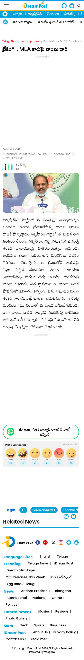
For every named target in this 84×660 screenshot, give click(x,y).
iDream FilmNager (21, 570)
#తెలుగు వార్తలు (22, 22)
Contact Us (15, 639)
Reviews (62, 611)
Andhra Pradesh (34, 591)
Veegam (49, 652)
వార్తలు (17, 13)
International (16, 598)
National (39, 598)
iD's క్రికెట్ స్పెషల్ (60, 577)
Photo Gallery (17, 618)
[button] (73, 516)
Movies (44, 611)
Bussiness (58, 625)
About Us (40, 632)
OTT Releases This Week (25, 577)
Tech (24, 625)
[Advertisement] (42, 101)
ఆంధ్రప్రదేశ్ (35, 13)
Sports (39, 625)
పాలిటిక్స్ (69, 13)
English (45, 556)
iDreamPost (63, 563)
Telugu (62, 556)
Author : (12, 149)
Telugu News (10, 41)
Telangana (62, 591)
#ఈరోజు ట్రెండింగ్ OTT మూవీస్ (56, 22)
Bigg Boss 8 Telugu (21, 584)
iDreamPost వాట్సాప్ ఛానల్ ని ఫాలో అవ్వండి (44, 432)
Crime (57, 598)
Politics (11, 604)
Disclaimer (38, 639)
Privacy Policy (64, 632)
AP (23, 510)
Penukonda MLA (44, 510)
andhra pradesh (31, 41)
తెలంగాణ (53, 13)
